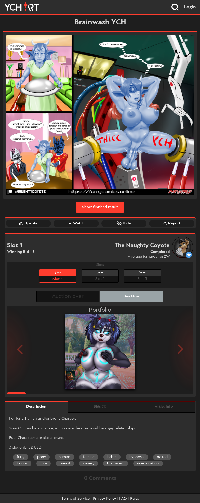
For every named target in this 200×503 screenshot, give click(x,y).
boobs (22, 463)
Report (171, 223)
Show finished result (100, 207)
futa (43, 463)
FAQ (123, 499)
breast (65, 463)
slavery (88, 463)
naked (162, 457)
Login (190, 7)
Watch (76, 223)
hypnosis (136, 457)
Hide (124, 223)
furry (20, 457)
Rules (134, 499)
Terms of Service (75, 499)
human (64, 457)
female (89, 457)
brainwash (115, 463)
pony (41, 457)
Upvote (28, 223)
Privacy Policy (104, 499)
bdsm (112, 457)
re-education (148, 463)
